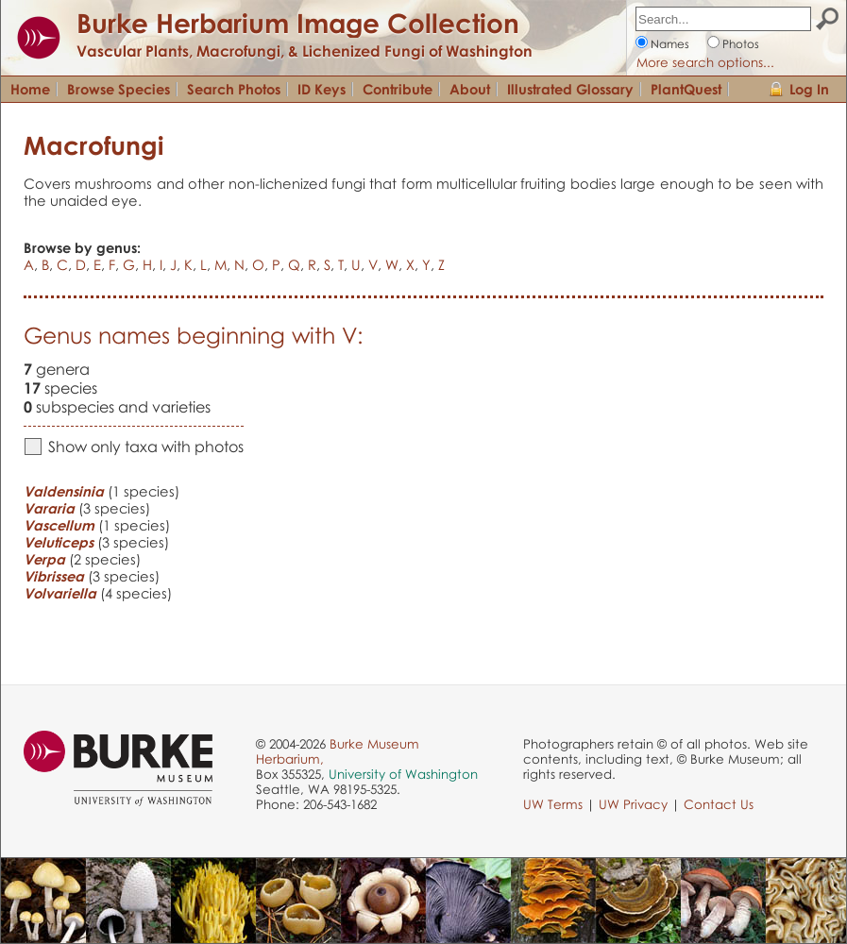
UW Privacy (633, 804)
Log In (809, 88)
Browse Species (118, 88)
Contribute (397, 88)
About (469, 88)
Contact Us (719, 804)
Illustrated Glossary (570, 88)
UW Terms (553, 804)
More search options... (705, 62)
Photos (740, 44)
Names (670, 44)
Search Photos (233, 88)
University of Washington (403, 774)
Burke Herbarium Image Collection (297, 23)
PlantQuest (686, 88)
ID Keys (321, 88)
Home (30, 88)
